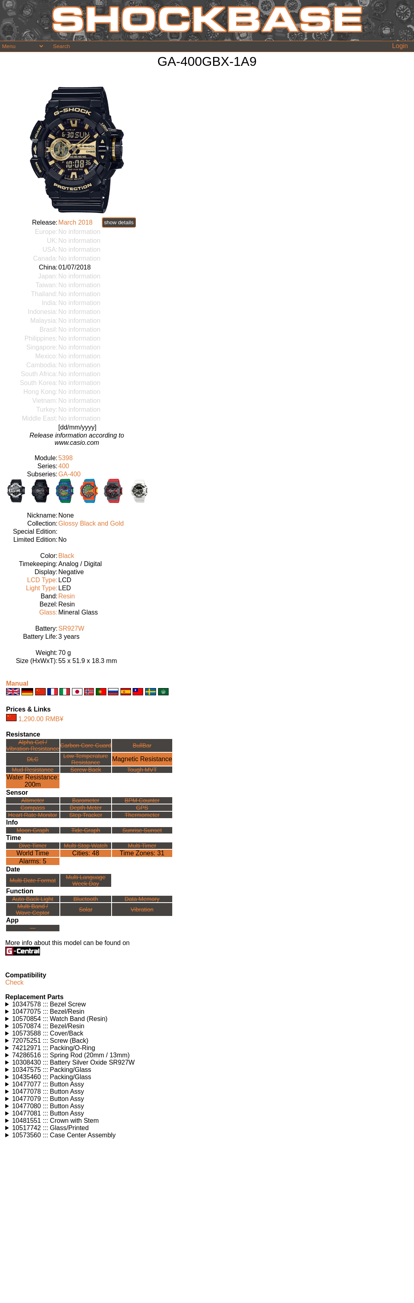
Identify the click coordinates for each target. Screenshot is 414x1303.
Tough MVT (142, 769)
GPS (142, 807)
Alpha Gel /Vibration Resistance (32, 745)
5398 (65, 458)
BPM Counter (142, 800)
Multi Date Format (33, 880)
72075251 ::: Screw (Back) (50, 1040)
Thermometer (142, 815)
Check (14, 982)
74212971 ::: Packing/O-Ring (53, 1047)
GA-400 (69, 474)
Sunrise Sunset (142, 830)
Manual (17, 683)
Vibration (142, 909)
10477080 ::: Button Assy (48, 1106)
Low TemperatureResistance (85, 759)
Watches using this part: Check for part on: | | (207, 1004)
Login (400, 45)
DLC (32, 759)
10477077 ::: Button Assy (48, 1084)
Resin (66, 596)
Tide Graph (85, 830)
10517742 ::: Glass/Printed (50, 1127)
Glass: (48, 612)
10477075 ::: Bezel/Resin (48, 1011)
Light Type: (41, 588)
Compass (32, 807)
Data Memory (142, 899)
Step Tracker (85, 815)
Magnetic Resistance (142, 759)
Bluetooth (86, 899)
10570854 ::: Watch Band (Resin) (60, 1018)
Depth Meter (85, 807)
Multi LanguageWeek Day (86, 880)
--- (33, 928)
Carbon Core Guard (85, 745)
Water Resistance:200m (32, 781)
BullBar (142, 745)
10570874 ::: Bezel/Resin (48, 1026)
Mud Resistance (32, 769)
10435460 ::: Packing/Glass (51, 1077)
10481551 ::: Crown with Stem (55, 1120)
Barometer (85, 800)
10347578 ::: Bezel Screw (49, 1004)
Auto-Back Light (32, 899)
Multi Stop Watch (86, 845)
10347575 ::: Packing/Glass (51, 1069)
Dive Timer (32, 845)
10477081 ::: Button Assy (48, 1113)
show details (118, 222)
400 (63, 466)
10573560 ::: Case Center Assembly (64, 1135)
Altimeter (32, 800)
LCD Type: (42, 580)
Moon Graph (33, 830)
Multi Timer (142, 845)
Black (66, 555)
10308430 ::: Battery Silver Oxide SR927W (73, 1062)
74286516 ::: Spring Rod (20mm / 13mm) (71, 1055)
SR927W (71, 628)
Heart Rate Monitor (32, 815)
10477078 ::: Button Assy (48, 1091)
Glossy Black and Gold (91, 523)
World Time (33, 853)
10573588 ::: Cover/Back (47, 1033)
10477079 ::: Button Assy (48, 1098)
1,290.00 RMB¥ (40, 719)
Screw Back (85, 769)
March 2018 (75, 222)
